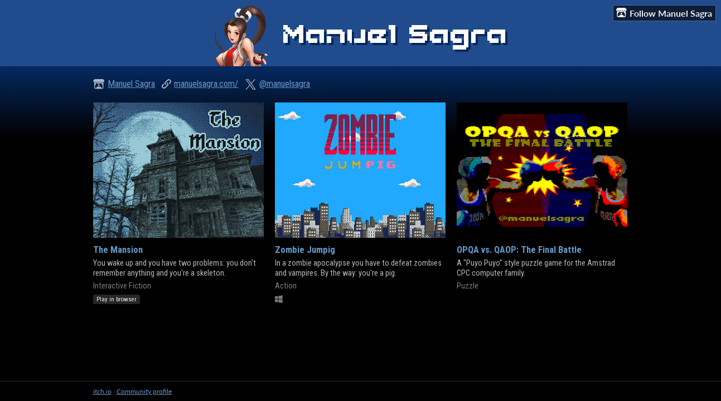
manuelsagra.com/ (206, 84)
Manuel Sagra (131, 84)
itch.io (102, 391)
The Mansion (118, 249)
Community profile (144, 391)
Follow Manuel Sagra (664, 12)
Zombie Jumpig (305, 249)
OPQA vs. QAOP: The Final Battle (519, 249)
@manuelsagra (284, 84)
